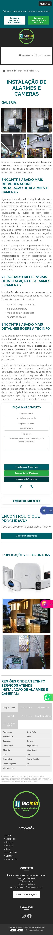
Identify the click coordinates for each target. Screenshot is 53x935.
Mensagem (26, 434)
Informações (10, 852)
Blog (7, 849)
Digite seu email (26, 413)
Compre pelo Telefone (26, 479)
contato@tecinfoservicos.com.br (26, 887)
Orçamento (26, 55)
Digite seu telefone (26, 424)
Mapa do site (10, 859)
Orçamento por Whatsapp (26, 473)
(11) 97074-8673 (26, 884)
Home (7, 835)
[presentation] (21, 457)
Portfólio (8, 845)
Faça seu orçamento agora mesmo (14, 20)
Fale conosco (43, 55)
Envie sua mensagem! (26, 894)
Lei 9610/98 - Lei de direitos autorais (24, 781)
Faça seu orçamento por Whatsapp (38, 20)
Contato (8, 856)
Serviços (8, 842)
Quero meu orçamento (26, 536)
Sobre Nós (9, 839)
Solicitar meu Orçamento (26, 467)
